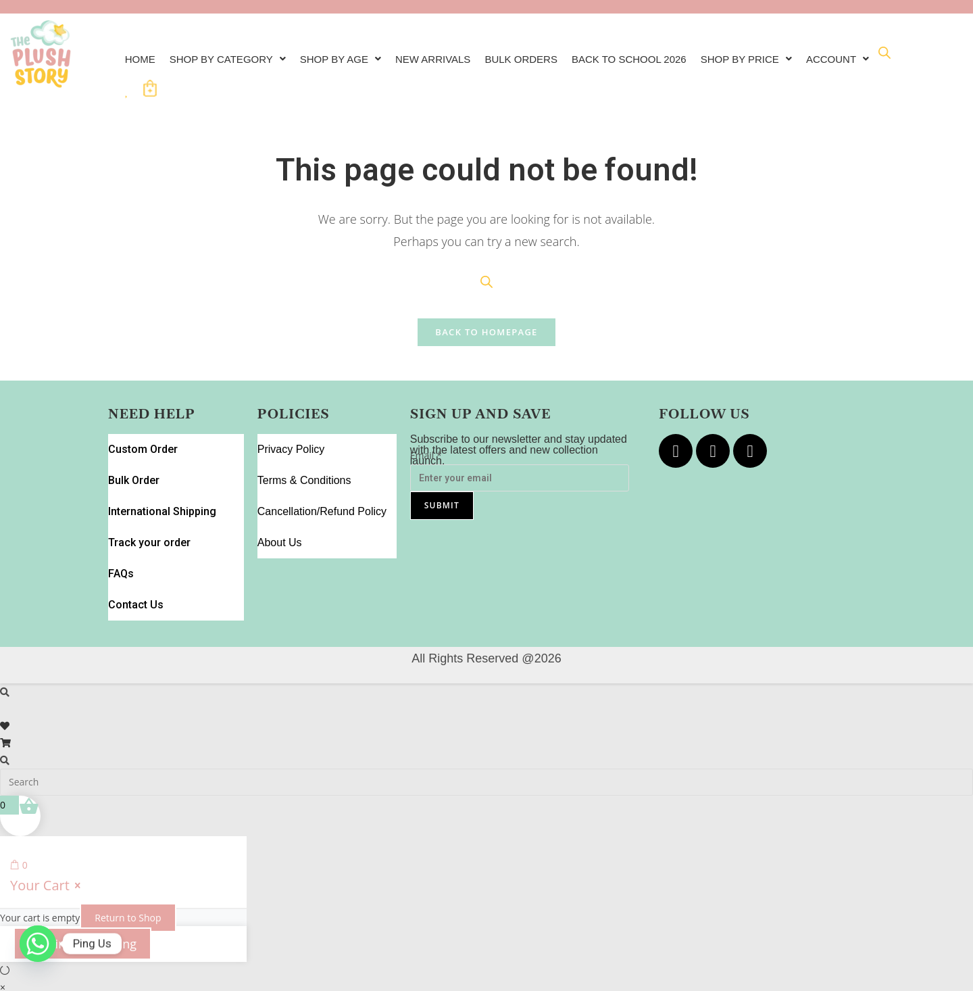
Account (158, 76)
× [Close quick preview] (2, 914)
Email (426, 447)
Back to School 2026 (656, 54)
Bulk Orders (542, 54)
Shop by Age (352, 54)
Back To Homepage (486, 324)
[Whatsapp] (38, 956)
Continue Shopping (82, 871)
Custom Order (141, 435)
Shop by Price (780, 54)
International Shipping (159, 476)
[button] (233, 55)
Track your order (146, 496)
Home (141, 54)
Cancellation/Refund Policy (321, 476)
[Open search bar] (207, 74)
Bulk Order (132, 456)
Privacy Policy (291, 435)
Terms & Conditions (304, 456)
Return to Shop (128, 844)
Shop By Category (233, 54)
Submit (441, 496)
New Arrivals (449, 54)
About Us (279, 496)
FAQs (121, 516)
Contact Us (133, 537)
